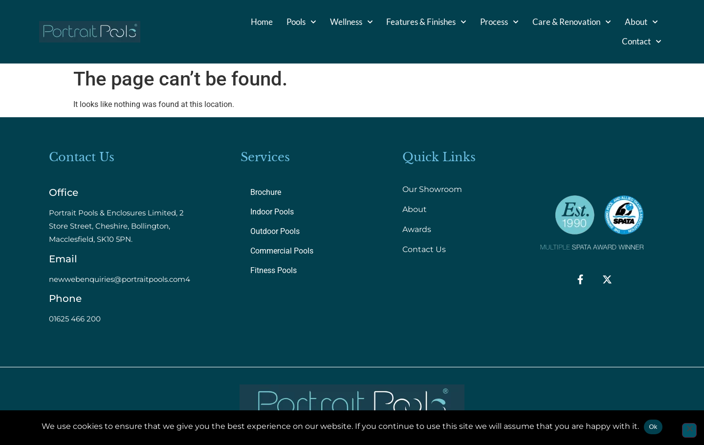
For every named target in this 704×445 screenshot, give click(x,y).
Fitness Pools (273, 270)
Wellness (351, 22)
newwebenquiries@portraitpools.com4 (119, 279)
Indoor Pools (272, 211)
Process (499, 22)
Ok (653, 426)
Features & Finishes (426, 22)
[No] (689, 430)
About (641, 22)
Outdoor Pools (275, 231)
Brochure (265, 192)
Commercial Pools (281, 250)
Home (262, 22)
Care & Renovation (571, 22)
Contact (641, 41)
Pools (301, 22)
